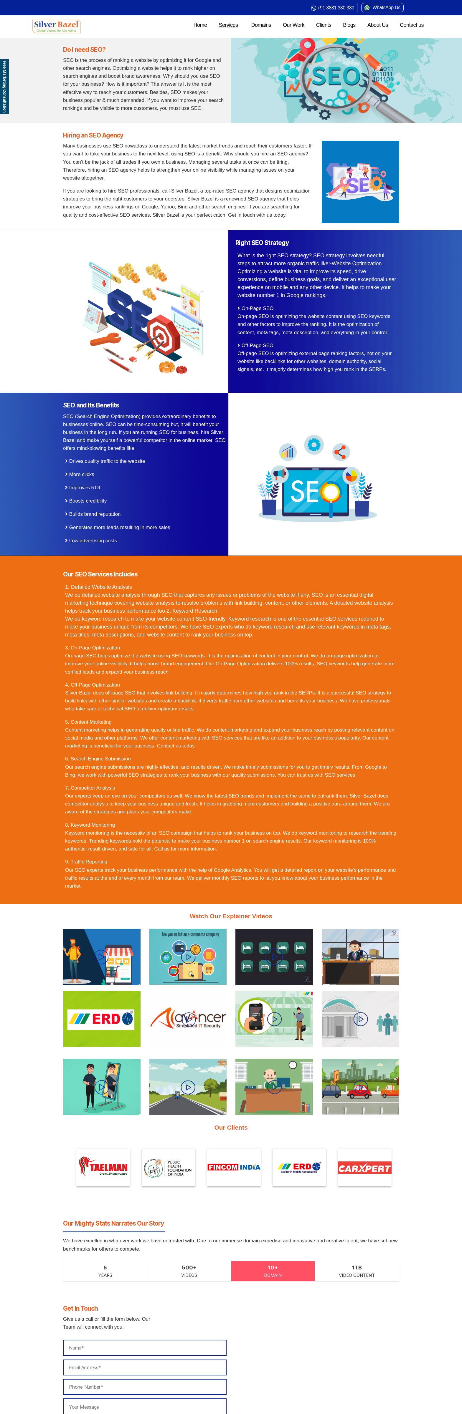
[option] (86, 1167)
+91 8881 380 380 (335, 7)
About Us (377, 25)
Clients (323, 25)
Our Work (293, 25)
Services (228, 25)
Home (200, 25)
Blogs (349, 25)
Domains (261, 25)
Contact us (412, 25)
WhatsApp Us (386, 7)
